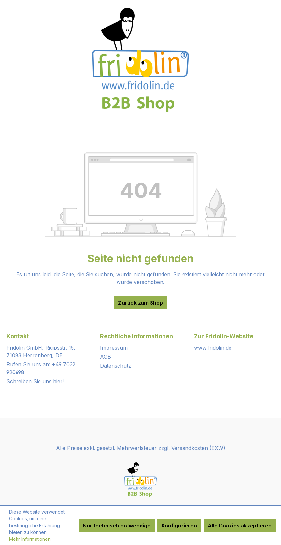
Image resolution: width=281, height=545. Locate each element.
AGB (105, 356)
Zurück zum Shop (140, 303)
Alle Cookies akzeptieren (240, 525)
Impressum (114, 347)
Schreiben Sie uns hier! (35, 381)
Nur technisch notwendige (117, 525)
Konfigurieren (179, 525)
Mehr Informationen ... (32, 539)
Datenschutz (115, 365)
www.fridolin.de (212, 347)
